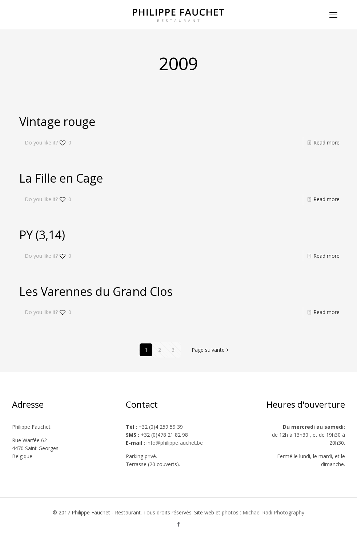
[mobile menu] (333, 14)
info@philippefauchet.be (175, 442)
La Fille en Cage (61, 178)
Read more (326, 142)
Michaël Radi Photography (273, 512)
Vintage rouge (57, 121)
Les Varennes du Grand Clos (96, 291)
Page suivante (211, 349)
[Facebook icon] (178, 523)
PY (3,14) (42, 235)
